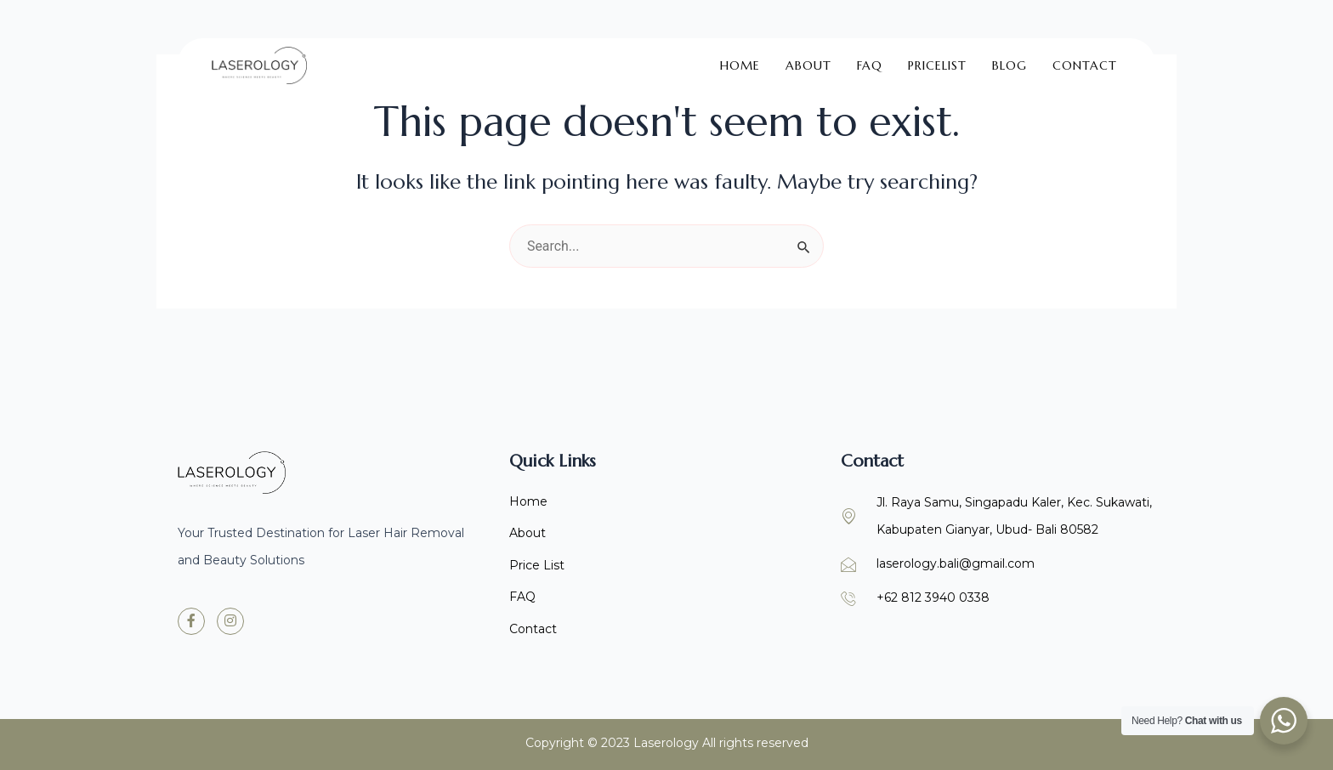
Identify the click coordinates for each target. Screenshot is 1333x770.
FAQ (869, 56)
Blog (1009, 56)
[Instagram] (230, 618)
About (808, 56)
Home (740, 56)
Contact (1084, 56)
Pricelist (937, 56)
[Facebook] (191, 618)
